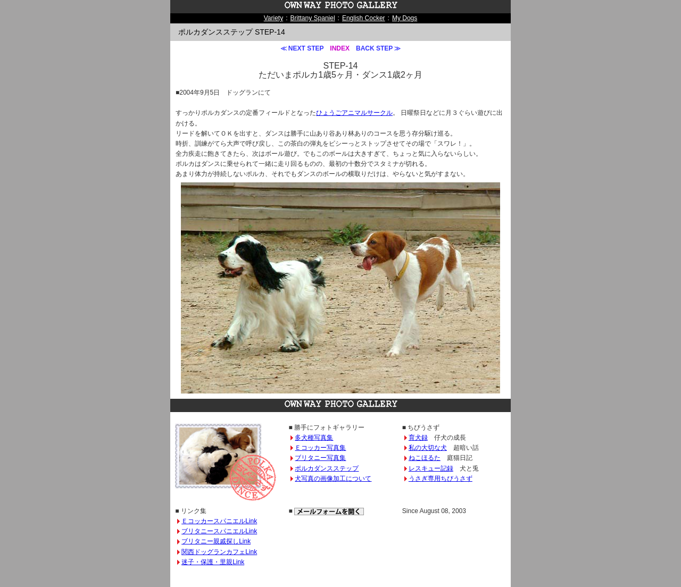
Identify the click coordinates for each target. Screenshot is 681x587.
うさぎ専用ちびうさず (440, 478)
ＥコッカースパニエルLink (219, 521)
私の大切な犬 (428, 447)
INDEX (340, 48)
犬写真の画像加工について (333, 478)
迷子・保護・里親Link (212, 562)
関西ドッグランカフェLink (219, 552)
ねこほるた (425, 458)
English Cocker (363, 18)
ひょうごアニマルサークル (354, 112)
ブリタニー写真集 (320, 458)
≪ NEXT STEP (302, 48)
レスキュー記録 (431, 468)
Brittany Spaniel (312, 18)
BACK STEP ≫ (378, 48)
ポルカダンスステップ (327, 468)
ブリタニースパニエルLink (219, 531)
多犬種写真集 (314, 437)
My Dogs (404, 18)
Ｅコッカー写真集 (320, 447)
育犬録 (418, 437)
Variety (273, 18)
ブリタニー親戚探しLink (216, 541)
